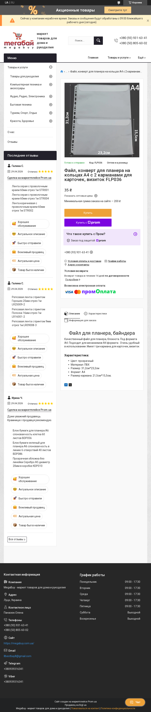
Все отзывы (16, 539)
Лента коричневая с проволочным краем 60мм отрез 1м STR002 (28, 207)
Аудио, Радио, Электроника (27, 96)
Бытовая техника (21, 104)
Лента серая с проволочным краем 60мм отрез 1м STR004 (30, 196)
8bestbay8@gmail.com (17, 656)
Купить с (88, 222)
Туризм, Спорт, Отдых (23, 112)
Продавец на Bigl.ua (75, 705)
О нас (11, 132)
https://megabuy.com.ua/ (19, 643)
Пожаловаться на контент (85, 708)
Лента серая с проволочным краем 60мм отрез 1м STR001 (30, 188)
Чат (135, 702)
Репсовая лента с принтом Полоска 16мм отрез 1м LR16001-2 (28, 313)
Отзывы (12, 141)
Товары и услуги (118, 57)
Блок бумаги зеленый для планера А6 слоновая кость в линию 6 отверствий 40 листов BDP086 (32, 448)
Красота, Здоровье (22, 120)
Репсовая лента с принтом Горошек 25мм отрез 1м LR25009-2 (28, 301)
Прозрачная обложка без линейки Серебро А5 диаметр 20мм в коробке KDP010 (31, 462)
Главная (93, 57)
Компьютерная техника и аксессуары (26, 86)
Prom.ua (92, 701)
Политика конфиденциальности (118, 708)
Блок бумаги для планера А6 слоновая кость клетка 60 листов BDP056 (31, 434)
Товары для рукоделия (24, 76)
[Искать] (98, 41)
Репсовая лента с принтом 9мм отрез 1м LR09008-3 (31, 323)
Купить (88, 212)
